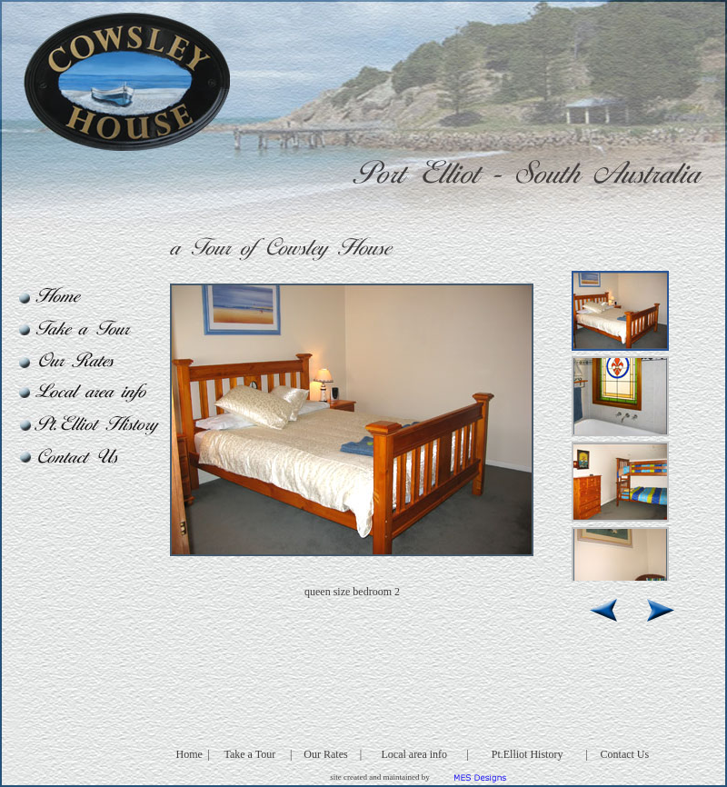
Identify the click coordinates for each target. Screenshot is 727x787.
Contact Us (625, 754)
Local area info (414, 754)
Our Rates (325, 754)
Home (189, 754)
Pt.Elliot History (527, 754)
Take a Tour (249, 754)
